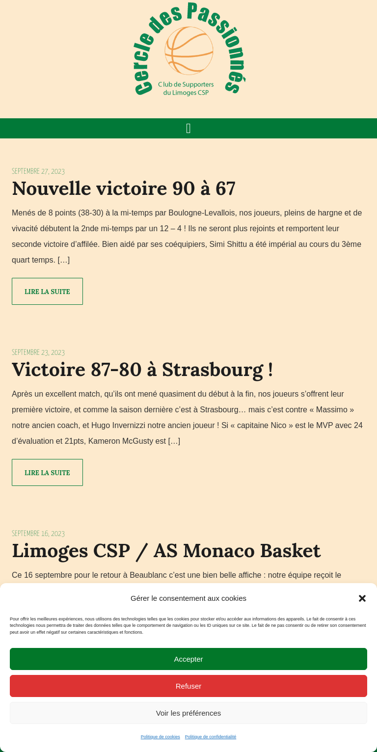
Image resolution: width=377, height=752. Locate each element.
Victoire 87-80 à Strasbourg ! (142, 369)
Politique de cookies (160, 736)
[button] (362, 598)
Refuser (189, 686)
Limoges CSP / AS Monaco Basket (166, 550)
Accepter (188, 659)
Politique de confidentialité (211, 736)
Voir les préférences (188, 713)
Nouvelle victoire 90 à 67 (124, 188)
